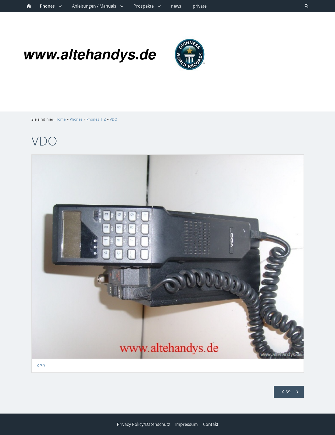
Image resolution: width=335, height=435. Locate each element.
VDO (113, 119)
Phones (76, 119)
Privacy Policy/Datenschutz (143, 424)
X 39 (40, 366)
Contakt (210, 424)
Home (61, 119)
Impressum (186, 424)
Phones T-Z (96, 119)
